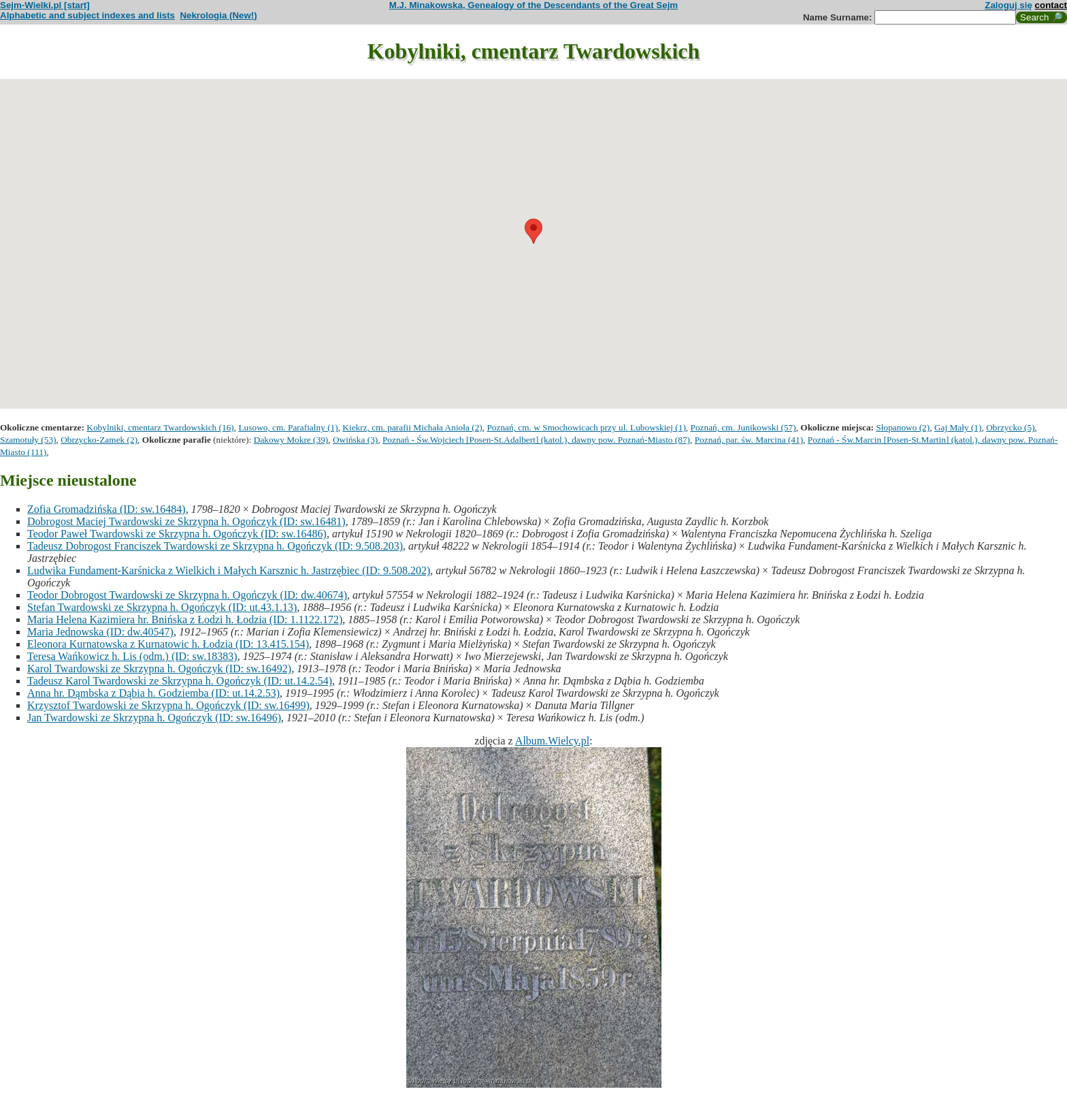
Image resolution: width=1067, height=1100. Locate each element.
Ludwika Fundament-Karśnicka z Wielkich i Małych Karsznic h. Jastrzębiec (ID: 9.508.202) (228, 570)
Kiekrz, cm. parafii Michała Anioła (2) (412, 427)
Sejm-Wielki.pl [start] (45, 5)
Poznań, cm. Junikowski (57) (743, 427)
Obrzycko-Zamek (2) (99, 440)
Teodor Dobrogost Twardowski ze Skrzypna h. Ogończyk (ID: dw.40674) (187, 595)
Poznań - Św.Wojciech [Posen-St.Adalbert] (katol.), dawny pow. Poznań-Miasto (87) (536, 440)
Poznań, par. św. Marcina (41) (749, 440)
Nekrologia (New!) (218, 15)
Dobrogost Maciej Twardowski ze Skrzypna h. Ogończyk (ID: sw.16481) (186, 521)
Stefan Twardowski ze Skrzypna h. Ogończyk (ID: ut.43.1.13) (162, 607)
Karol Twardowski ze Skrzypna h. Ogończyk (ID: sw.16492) (159, 668)
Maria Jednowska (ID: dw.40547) (100, 632)
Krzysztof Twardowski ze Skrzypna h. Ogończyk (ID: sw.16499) (168, 705)
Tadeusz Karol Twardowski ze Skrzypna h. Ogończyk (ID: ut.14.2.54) (179, 681)
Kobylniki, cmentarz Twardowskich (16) (159, 427)
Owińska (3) (355, 440)
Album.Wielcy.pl (552, 741)
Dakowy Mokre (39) (291, 440)
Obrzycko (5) (1010, 427)
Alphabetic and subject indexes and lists (87, 15)
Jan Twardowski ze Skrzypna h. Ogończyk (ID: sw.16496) (154, 717)
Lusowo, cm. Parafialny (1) (288, 427)
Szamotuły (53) (28, 440)
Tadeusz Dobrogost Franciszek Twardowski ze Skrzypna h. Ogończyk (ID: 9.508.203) (215, 546)
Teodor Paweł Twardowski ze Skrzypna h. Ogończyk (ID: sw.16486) (177, 533)
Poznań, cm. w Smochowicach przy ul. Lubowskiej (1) (586, 427)
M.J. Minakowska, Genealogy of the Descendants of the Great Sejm (533, 5)
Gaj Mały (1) (958, 427)
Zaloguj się (1008, 5)
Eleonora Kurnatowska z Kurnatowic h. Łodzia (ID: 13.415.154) (168, 644)
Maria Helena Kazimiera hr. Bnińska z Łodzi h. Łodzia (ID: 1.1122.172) (184, 619)
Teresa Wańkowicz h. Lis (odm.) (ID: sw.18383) (132, 656)
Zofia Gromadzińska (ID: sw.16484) (106, 509)
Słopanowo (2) (903, 427)
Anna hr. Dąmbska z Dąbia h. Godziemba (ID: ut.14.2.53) (153, 693)
